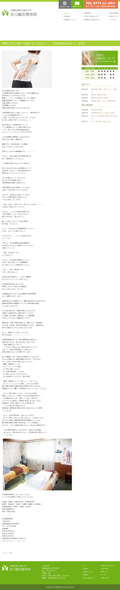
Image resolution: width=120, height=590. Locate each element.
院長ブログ (114, 16)
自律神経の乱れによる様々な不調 (102, 113)
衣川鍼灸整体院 (57, 587)
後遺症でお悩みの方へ (93, 20)
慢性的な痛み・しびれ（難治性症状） (104, 101)
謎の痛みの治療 (96, 110)
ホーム (66, 13)
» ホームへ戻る (7, 553)
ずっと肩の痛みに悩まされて (101, 121)
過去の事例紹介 (87, 105)
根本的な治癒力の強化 (98, 95)
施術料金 (88, 13)
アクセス (113, 20)
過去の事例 (114, 13)
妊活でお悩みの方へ (89, 578)
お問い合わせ (105, 578)
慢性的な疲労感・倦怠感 (99, 98)
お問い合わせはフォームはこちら (13, 541)
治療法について (70, 20)
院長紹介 (67, 16)
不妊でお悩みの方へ (92, 16)
